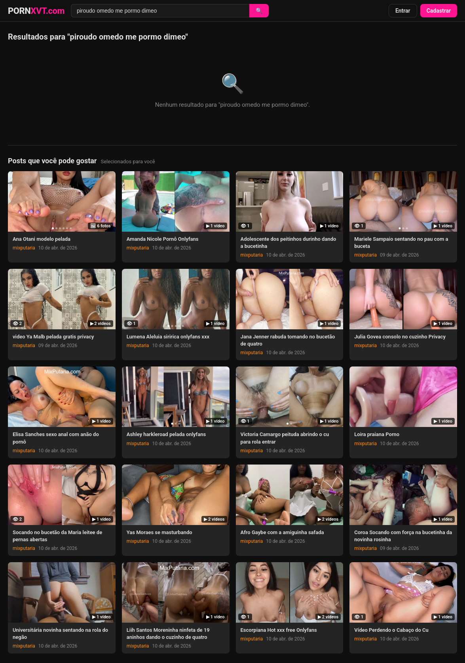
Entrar (402, 11)
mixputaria (24, 248)
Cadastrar (439, 11)
